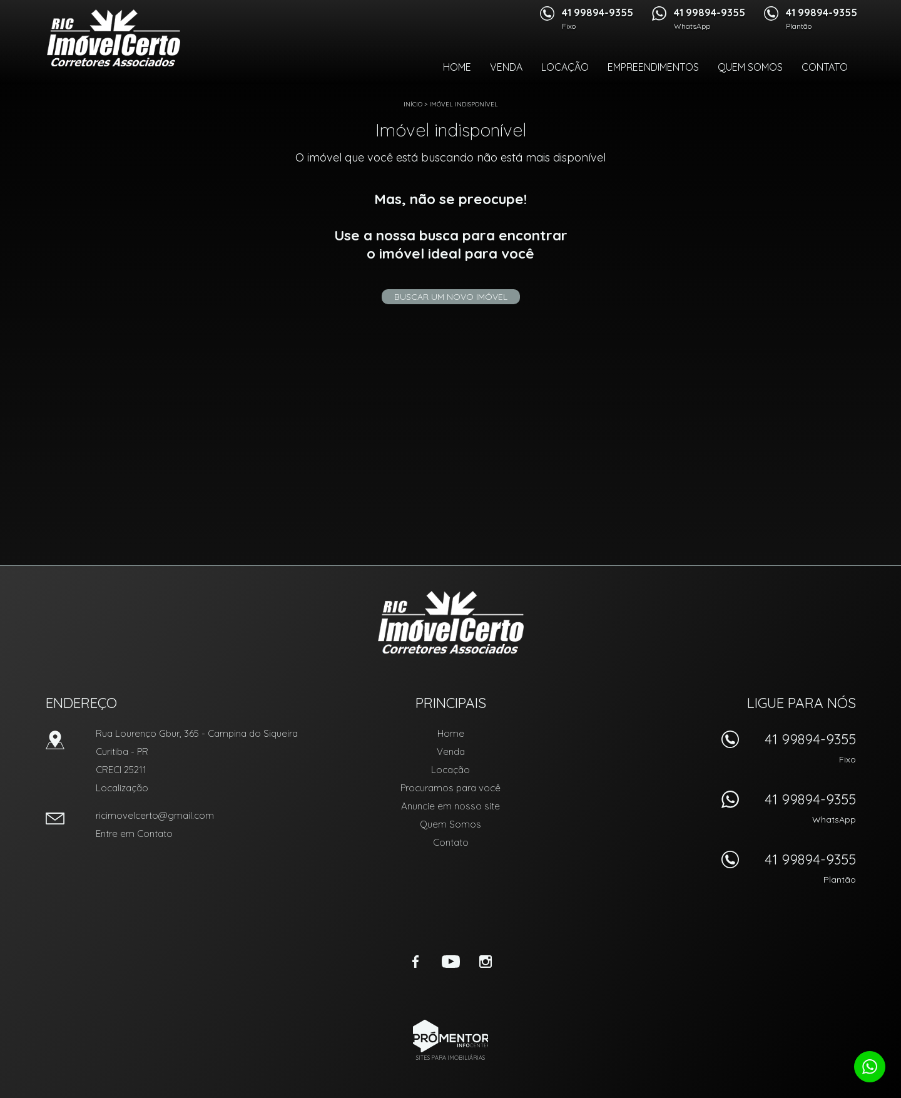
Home (457, 67)
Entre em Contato (134, 833)
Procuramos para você (450, 788)
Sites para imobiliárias (450, 1057)
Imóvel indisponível (463, 104)
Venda (506, 67)
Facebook (415, 961)
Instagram (485, 961)
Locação (565, 67)
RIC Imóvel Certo (450, 622)
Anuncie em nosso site (450, 806)
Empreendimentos (653, 67)
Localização (122, 788)
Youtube (450, 961)
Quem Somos (750, 67)
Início (413, 104)
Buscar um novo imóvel (450, 296)
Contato (825, 67)
